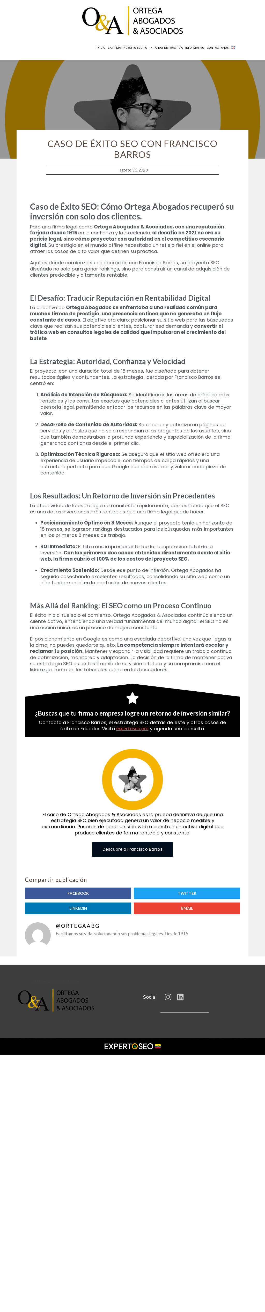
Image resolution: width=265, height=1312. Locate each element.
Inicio (101, 48)
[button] (78, 893)
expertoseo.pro (132, 728)
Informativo (194, 48)
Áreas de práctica (168, 48)
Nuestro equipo (137, 48)
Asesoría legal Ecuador (56, 981)
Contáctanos (218, 48)
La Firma (114, 48)
